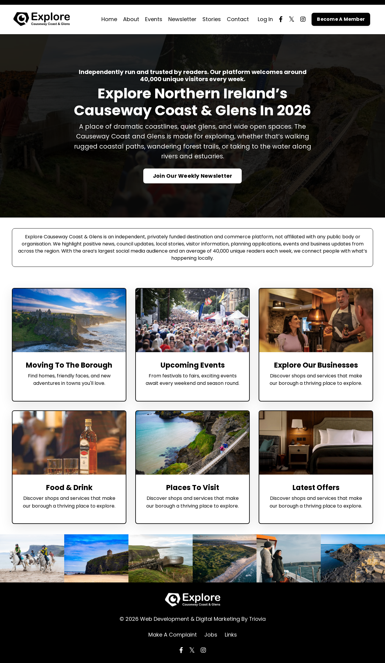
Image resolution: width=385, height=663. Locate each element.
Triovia (257, 619)
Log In (265, 19)
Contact (238, 19)
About (131, 19)
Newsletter (182, 19)
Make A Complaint (172, 635)
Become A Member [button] (341, 19)
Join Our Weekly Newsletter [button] (192, 176)
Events (153, 19)
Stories (211, 19)
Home (109, 19)
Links (231, 635)
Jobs (210, 635)
